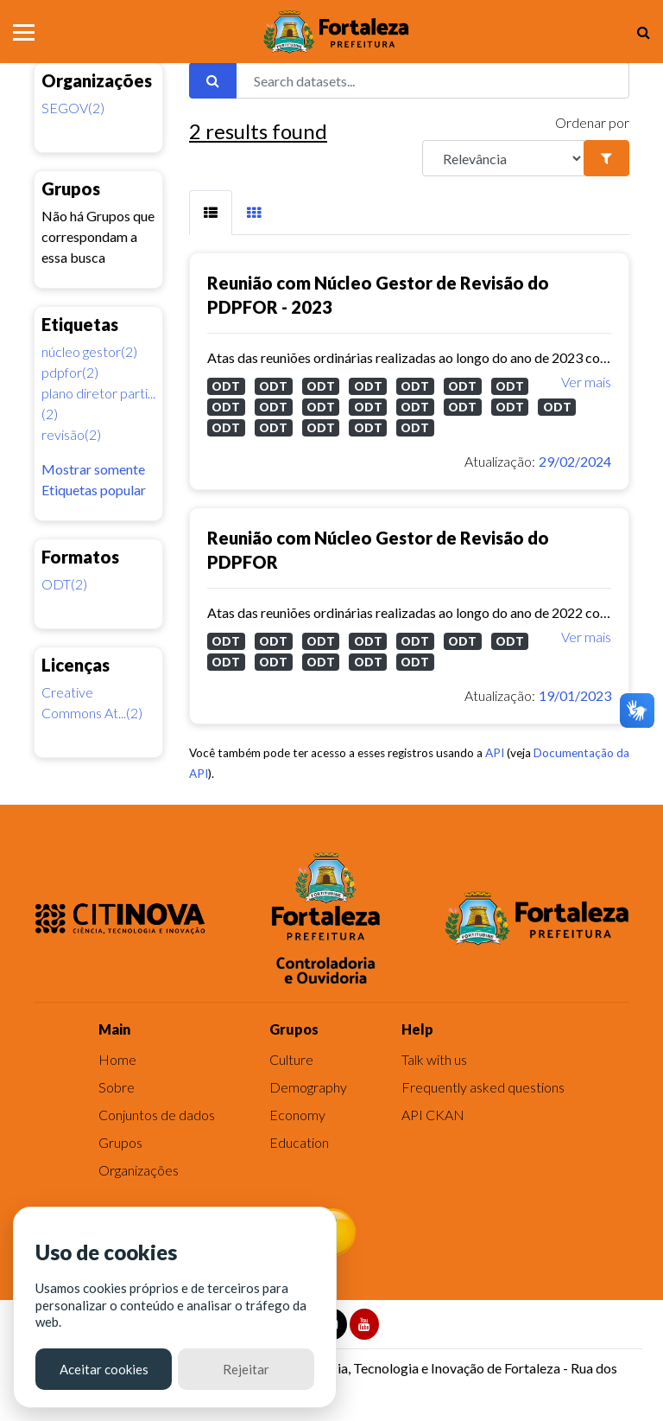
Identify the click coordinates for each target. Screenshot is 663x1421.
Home (117, 1059)
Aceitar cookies (104, 1369)
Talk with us (434, 1059)
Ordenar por (592, 122)
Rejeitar (246, 1369)
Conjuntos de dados (156, 1114)
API (494, 753)
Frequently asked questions (483, 1087)
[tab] (210, 212)
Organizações (138, 1170)
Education (299, 1142)
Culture (291, 1059)
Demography (308, 1087)
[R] (503, 158)
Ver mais (586, 381)
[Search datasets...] (432, 80)
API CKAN (432, 1114)
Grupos (120, 1142)
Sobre (116, 1087)
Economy (297, 1114)
